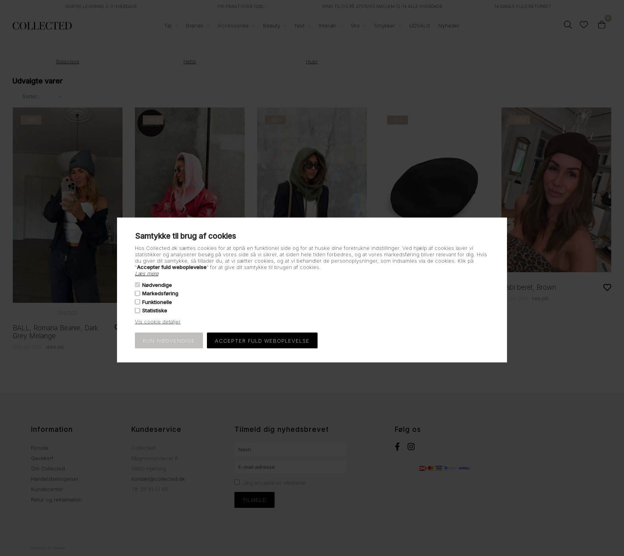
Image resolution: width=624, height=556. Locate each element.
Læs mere (146, 273)
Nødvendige (157, 285)
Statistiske (154, 310)
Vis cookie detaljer (158, 321)
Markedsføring (160, 293)
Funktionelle (157, 301)
